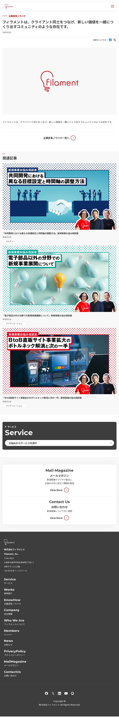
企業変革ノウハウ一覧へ (56, 138)
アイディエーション (14, 323)
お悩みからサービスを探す (23, 443)
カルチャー (10, 241)
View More (56, 490)
